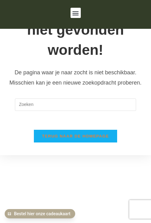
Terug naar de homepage (75, 135)
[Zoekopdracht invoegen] (75, 104)
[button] (76, 13)
